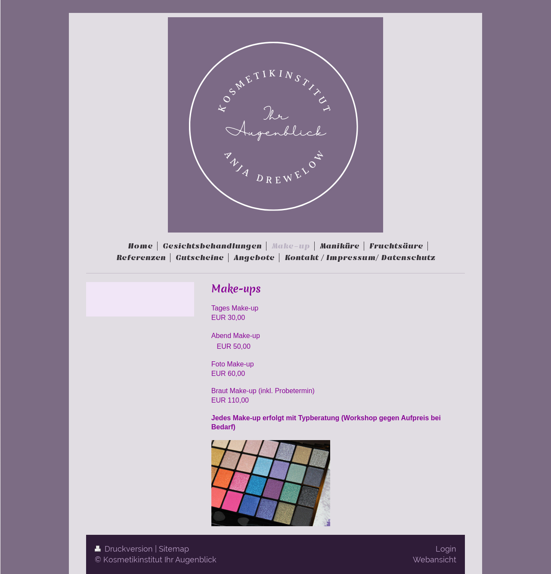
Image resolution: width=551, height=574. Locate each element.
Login (446, 548)
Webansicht (434, 559)
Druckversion (125, 548)
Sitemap (174, 548)
